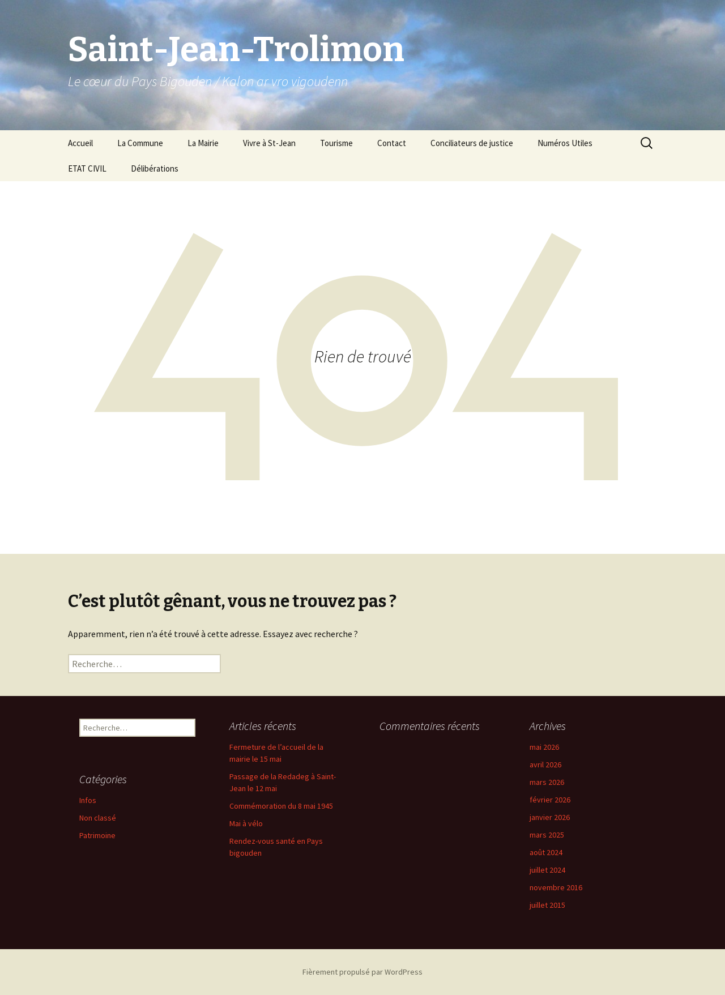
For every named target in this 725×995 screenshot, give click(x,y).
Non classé (97, 818)
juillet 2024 (547, 870)
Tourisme (336, 143)
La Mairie (203, 143)
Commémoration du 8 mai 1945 (281, 806)
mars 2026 (547, 782)
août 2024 (546, 852)
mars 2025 (547, 835)
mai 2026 (544, 747)
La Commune (140, 143)
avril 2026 (545, 764)
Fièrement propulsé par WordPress (362, 972)
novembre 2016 (556, 887)
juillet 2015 (547, 905)
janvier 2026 (550, 817)
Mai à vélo (246, 823)
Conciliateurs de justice (471, 143)
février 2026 (550, 800)
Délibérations (154, 168)
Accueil (80, 143)
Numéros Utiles (565, 143)
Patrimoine (97, 835)
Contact (391, 143)
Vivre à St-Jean (269, 143)
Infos (87, 800)
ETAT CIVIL (87, 168)
